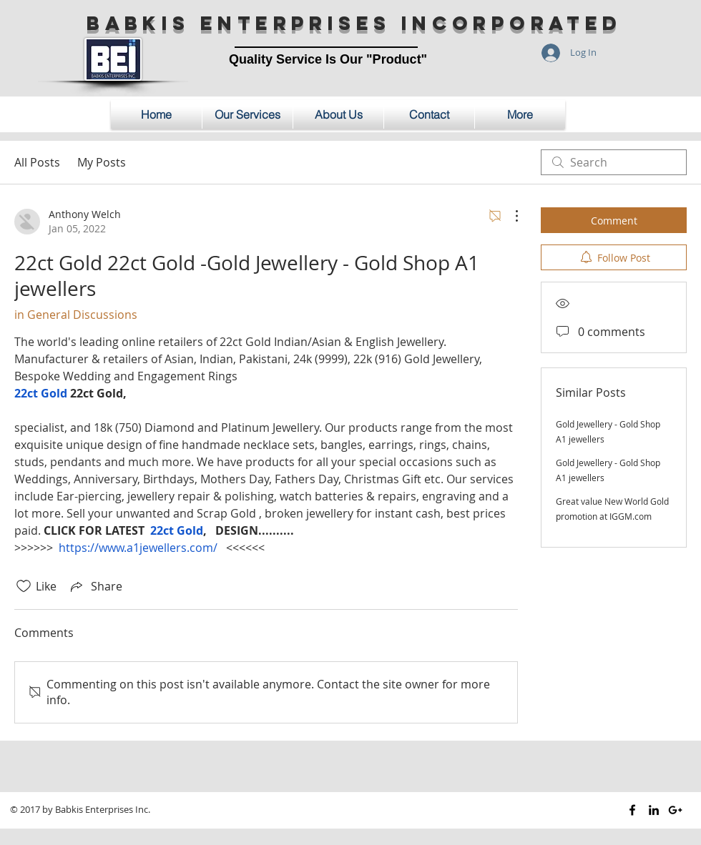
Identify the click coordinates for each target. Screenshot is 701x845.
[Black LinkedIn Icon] (654, 810)
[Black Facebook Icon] (632, 810)
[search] (614, 162)
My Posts (101, 162)
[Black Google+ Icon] (675, 810)
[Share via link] (95, 586)
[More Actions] (509, 215)
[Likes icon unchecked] (23, 586)
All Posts (37, 162)
